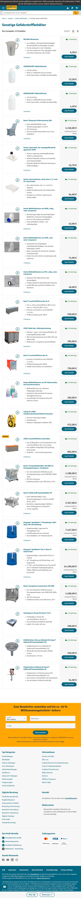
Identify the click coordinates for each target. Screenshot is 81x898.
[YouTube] (8, 860)
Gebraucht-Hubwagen (9, 776)
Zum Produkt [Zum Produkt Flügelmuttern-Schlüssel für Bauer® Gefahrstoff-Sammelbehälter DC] (69, 684)
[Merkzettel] (72, 7)
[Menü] (3, 7)
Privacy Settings (67, 870)
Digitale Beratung (10, 792)
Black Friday (46, 782)
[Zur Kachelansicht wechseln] (78, 31)
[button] (20, 793)
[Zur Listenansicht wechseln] (73, 31)
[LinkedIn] (12, 860)
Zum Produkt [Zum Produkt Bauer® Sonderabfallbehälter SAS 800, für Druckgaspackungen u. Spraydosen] (69, 483)
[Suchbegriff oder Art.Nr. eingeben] (37, 13)
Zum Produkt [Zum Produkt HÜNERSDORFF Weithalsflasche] (69, 84)
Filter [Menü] (32, 895)
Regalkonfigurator (8, 800)
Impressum (12, 870)
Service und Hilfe (48, 756)
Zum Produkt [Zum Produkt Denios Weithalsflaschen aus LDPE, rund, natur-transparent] (69, 262)
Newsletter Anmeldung (10, 810)
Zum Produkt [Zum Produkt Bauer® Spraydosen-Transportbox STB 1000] (69, 603)
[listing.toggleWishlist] (17, 40)
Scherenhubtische (8, 786)
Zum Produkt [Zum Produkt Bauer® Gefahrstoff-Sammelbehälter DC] (69, 513)
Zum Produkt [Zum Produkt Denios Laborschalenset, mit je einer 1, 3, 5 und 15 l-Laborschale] (69, 199)
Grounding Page (52, 870)
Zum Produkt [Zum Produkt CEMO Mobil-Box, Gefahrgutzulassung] (69, 346)
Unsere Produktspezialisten (51, 766)
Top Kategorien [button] (8, 752)
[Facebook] (3, 860)
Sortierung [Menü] (47, 895)
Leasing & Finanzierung (50, 769)
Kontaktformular (71, 798)
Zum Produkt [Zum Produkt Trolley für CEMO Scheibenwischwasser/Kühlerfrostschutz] (69, 429)
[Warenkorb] (76, 7)
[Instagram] (17, 860)
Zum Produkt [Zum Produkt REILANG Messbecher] (69, 57)
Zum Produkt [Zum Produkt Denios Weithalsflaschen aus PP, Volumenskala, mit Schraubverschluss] (69, 402)
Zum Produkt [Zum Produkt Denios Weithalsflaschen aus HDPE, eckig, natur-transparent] (69, 228)
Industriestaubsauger (9, 769)
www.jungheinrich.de (43, 878)
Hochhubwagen (7, 756)
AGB (3, 870)
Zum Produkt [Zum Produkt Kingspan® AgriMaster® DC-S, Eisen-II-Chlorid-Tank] (69, 576)
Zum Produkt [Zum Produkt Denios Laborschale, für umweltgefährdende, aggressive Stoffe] (69, 170)
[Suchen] (76, 13)
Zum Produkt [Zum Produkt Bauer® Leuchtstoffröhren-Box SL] (69, 373)
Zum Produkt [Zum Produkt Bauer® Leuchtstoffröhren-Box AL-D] (69, 319)
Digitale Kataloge (8, 816)
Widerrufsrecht (47, 773)
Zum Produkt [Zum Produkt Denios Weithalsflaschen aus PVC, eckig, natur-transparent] (69, 291)
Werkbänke (6, 760)
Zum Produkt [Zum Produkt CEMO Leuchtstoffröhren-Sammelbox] (69, 456)
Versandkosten (34, 874)
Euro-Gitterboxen (8, 766)
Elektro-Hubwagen (8, 763)
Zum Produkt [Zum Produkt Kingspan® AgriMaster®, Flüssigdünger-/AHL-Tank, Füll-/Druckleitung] (69, 540)
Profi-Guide (6, 819)
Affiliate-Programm (49, 779)
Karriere (45, 776)
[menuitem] (67, 7)
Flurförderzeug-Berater (10, 797)
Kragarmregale (7, 782)
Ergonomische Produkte (10, 803)
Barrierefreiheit (37, 870)
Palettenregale (7, 779)
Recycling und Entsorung (11, 806)
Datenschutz (23, 870)
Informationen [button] (48, 752)
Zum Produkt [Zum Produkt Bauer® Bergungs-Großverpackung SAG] (69, 138)
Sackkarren (6, 773)
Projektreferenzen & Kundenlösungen (55, 763)
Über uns (45, 760)
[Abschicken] (40, 732)
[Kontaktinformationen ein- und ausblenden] (5, 887)
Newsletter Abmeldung (10, 813)
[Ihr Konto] (67, 7)
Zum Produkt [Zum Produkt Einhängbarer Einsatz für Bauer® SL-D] (69, 630)
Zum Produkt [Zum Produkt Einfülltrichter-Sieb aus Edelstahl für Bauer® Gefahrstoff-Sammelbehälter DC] (69, 657)
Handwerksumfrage (9, 823)
